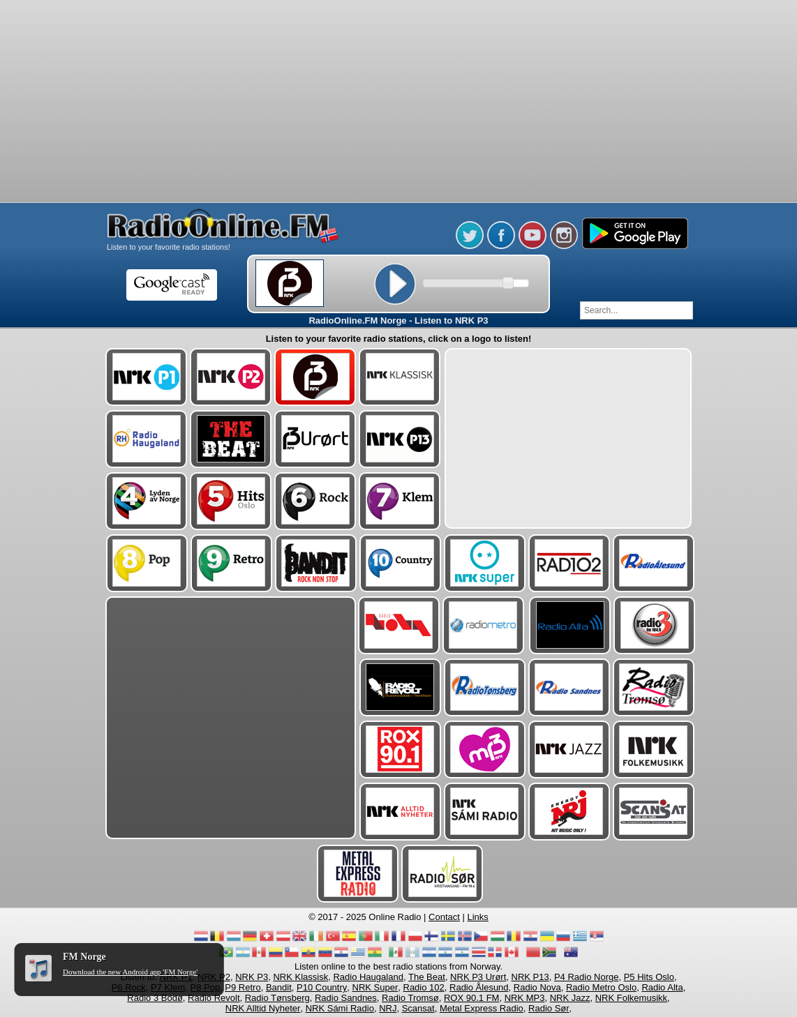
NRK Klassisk (300, 977)
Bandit (279, 987)
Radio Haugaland (368, 977)
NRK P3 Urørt (478, 977)
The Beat (426, 977)
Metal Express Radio (481, 1008)
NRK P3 (251, 977)
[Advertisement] (398, 34)
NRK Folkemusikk (631, 998)
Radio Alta (662, 987)
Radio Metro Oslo (601, 987)
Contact (444, 917)
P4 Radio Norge (586, 977)
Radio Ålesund (479, 987)
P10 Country (322, 987)
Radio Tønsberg (277, 998)
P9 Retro (242, 987)
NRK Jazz (570, 998)
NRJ (387, 1008)
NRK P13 (530, 977)
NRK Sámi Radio (340, 1008)
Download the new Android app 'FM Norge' (130, 971)
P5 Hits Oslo (649, 977)
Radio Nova (537, 987)
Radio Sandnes (346, 998)
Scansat (418, 1008)
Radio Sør (548, 1008)
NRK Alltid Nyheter (263, 1008)
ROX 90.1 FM (471, 998)
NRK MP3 (525, 998)
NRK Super (375, 987)
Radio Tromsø (410, 998)
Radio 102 (424, 987)
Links (478, 917)
